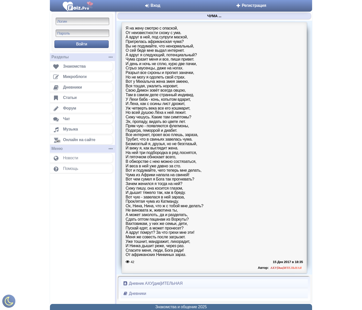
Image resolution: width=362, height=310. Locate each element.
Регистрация (251, 5)
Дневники (134, 293)
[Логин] (82, 21)
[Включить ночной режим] (9, 302)
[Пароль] (82, 33)
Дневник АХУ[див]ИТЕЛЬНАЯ (153, 283)
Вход (152, 5)
